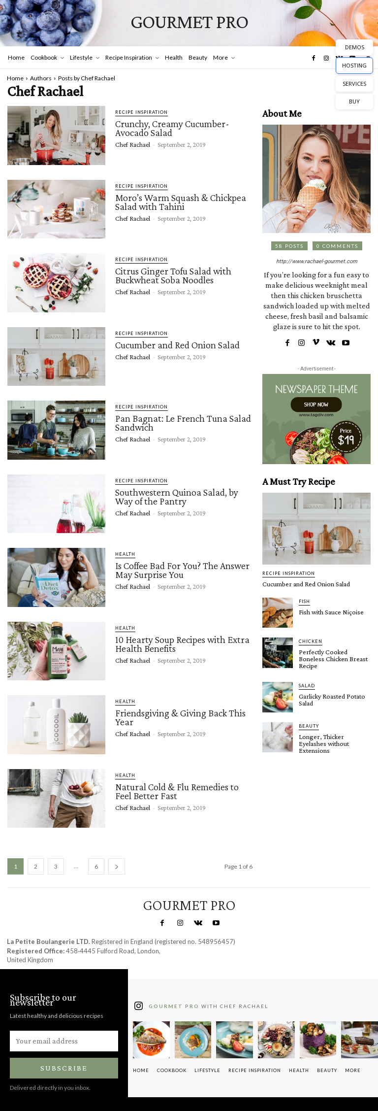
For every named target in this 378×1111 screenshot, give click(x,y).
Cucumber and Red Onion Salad (177, 344)
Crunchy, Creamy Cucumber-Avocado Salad (172, 128)
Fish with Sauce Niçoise (331, 612)
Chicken (310, 641)
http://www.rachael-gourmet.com (316, 261)
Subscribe (64, 1068)
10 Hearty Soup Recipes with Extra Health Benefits (182, 644)
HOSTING (354, 65)
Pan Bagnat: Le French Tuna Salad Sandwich (183, 423)
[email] (64, 1041)
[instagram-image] (151, 1039)
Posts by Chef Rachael (86, 78)
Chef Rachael (132, 144)
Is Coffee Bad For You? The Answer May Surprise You (182, 570)
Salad (307, 685)
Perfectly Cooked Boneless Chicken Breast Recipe (333, 659)
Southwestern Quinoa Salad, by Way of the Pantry (176, 496)
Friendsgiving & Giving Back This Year (180, 717)
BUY (354, 101)
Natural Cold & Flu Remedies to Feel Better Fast (177, 791)
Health (125, 554)
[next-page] (116, 866)
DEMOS (354, 47)
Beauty (309, 726)
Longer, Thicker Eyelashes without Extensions (324, 743)
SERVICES (354, 83)
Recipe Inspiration (141, 112)
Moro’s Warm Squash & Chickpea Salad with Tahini (180, 202)
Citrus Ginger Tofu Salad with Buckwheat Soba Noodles (173, 275)
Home (15, 78)
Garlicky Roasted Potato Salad (332, 699)
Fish (304, 601)
